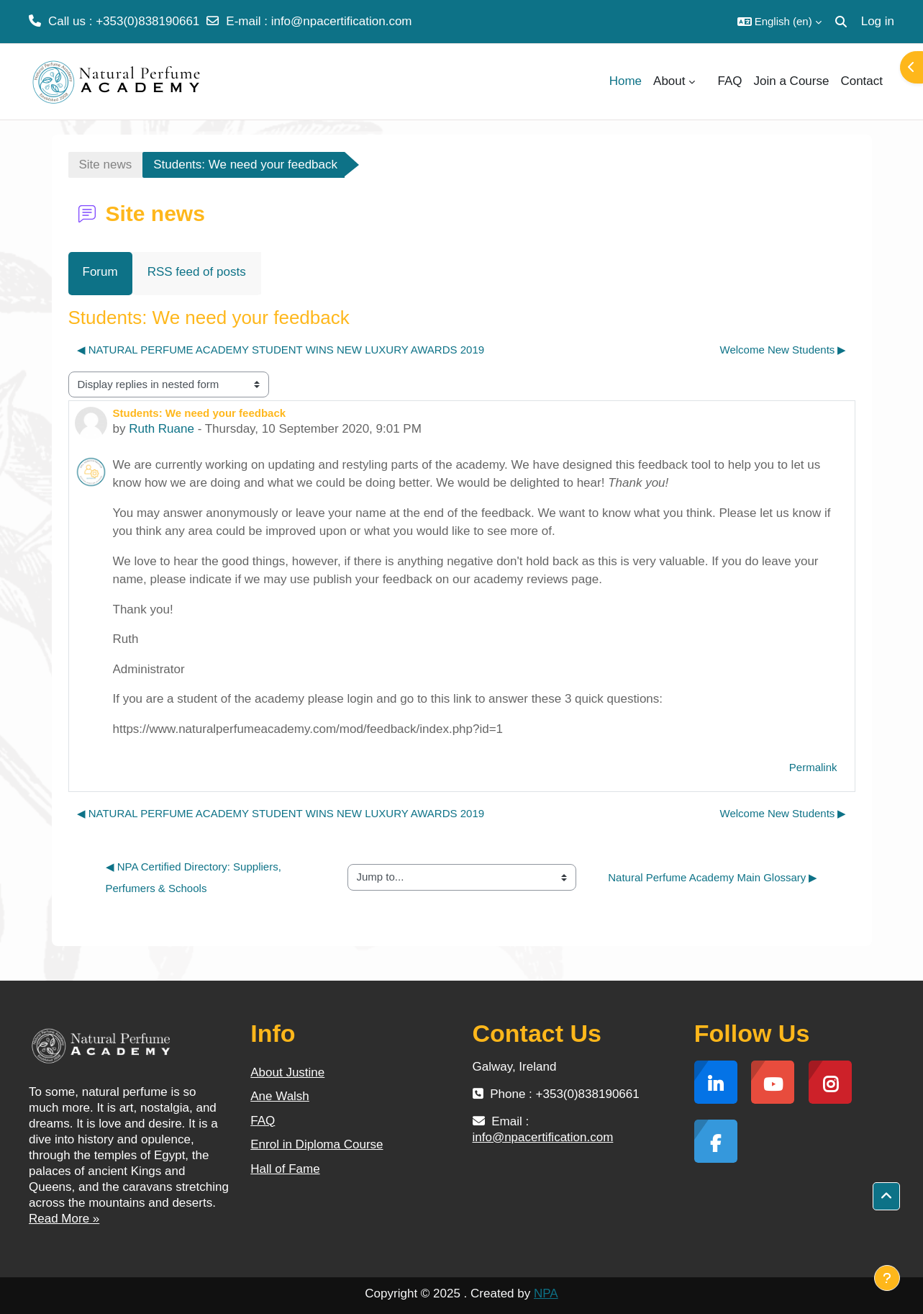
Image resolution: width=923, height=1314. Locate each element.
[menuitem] (706, 81)
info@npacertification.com (341, 21)
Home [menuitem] (625, 81)
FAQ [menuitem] (730, 81)
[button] (779, 21)
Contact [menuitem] (861, 81)
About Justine (287, 1072)
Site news (105, 164)
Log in (877, 21)
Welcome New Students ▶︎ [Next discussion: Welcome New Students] (783, 349)
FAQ (262, 1121)
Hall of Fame (284, 1169)
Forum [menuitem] (100, 272)
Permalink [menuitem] (813, 767)
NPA (546, 1293)
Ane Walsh (279, 1096)
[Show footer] (887, 1278)
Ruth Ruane (161, 429)
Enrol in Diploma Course (316, 1144)
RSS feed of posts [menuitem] (196, 272)
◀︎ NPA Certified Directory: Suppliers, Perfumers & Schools (195, 877)
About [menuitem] (669, 81)
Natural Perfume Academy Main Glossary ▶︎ (712, 877)
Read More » (64, 1218)
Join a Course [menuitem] (791, 81)
